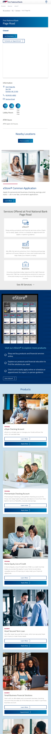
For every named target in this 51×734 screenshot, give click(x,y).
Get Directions (10, 36)
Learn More (9, 200)
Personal (3, 6)
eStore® (16, 6)
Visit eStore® (10, 378)
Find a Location (25, 141)
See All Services (25, 284)
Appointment (25, 712)
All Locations (6, 10)
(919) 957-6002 (11, 95)
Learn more (25, 505)
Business (10, 6)
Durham (18, 10)
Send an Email (10, 99)
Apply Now (25, 443)
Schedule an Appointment (13, 41)
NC (13, 10)
